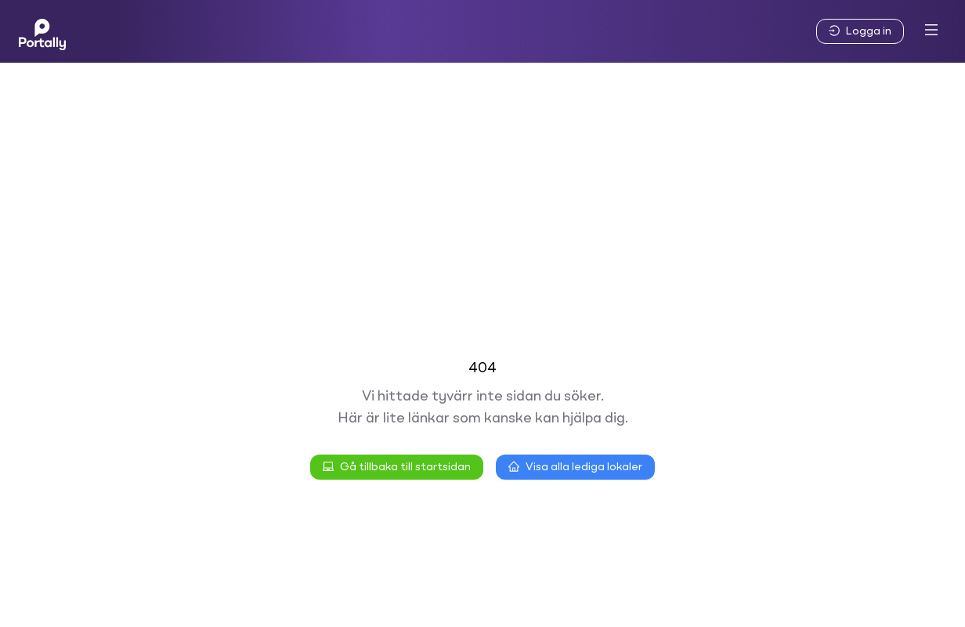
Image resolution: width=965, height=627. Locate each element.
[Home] (42, 31)
